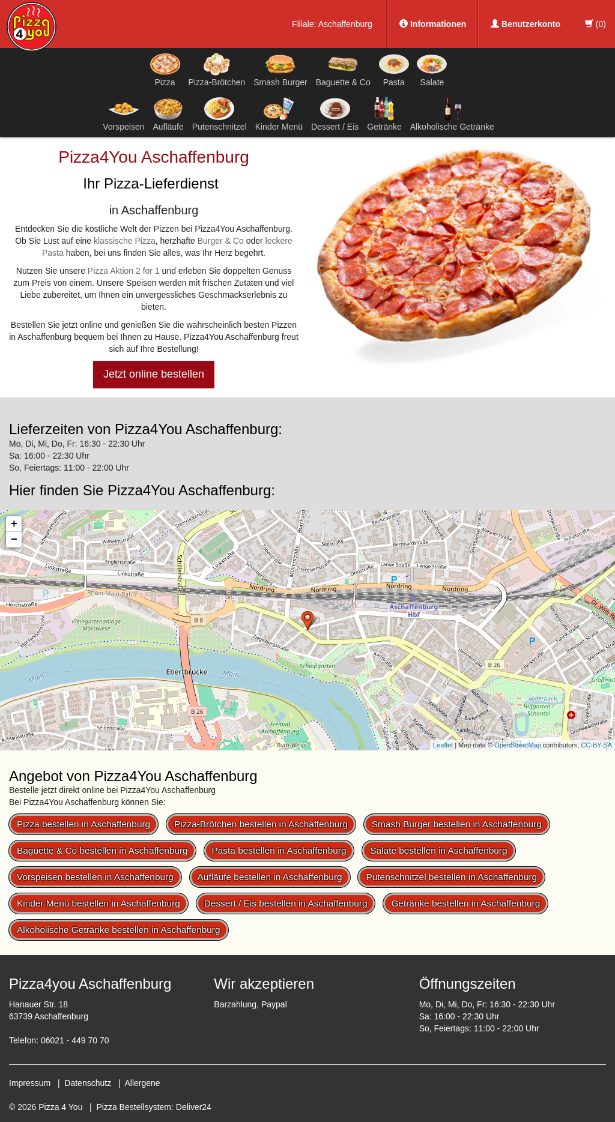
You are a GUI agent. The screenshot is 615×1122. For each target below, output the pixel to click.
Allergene (142, 1083)
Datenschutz (87, 1083)
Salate (432, 69)
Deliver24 (193, 1107)
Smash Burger (280, 69)
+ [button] (14, 524)
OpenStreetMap (517, 745)
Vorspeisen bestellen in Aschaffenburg (95, 877)
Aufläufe (168, 114)
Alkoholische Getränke (452, 114)
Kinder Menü (279, 114)
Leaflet (443, 745)
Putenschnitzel (219, 114)
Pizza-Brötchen (216, 69)
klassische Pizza (125, 241)
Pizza (165, 69)
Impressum (29, 1083)
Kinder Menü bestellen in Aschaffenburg (98, 903)
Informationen (432, 24)
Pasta (394, 69)
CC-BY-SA (596, 745)
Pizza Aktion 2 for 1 (124, 271)
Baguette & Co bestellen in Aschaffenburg (102, 850)
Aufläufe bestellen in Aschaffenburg (270, 877)
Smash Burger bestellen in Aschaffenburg (457, 824)
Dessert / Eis (335, 114)
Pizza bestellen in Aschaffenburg (83, 824)
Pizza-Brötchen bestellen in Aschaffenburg (261, 824)
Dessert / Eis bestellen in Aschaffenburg (286, 903)
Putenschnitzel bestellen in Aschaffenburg (451, 877)
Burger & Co (221, 241)
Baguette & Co (343, 69)
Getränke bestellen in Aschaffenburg (465, 903)
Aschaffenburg (345, 24)
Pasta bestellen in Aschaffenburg (279, 850)
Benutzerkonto (525, 24)
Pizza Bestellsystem (134, 1107)
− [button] (14, 539)
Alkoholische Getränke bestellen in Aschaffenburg (118, 929)
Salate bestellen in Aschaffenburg (438, 850)
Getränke (384, 114)
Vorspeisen (123, 114)
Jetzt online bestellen (153, 374)
